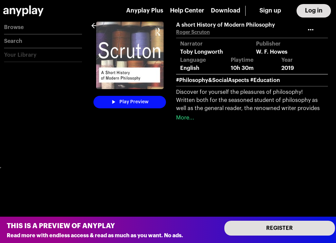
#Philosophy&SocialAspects (212, 80)
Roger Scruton (193, 32)
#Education (265, 80)
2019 (287, 68)
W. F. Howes (271, 52)
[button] (43, 27)
